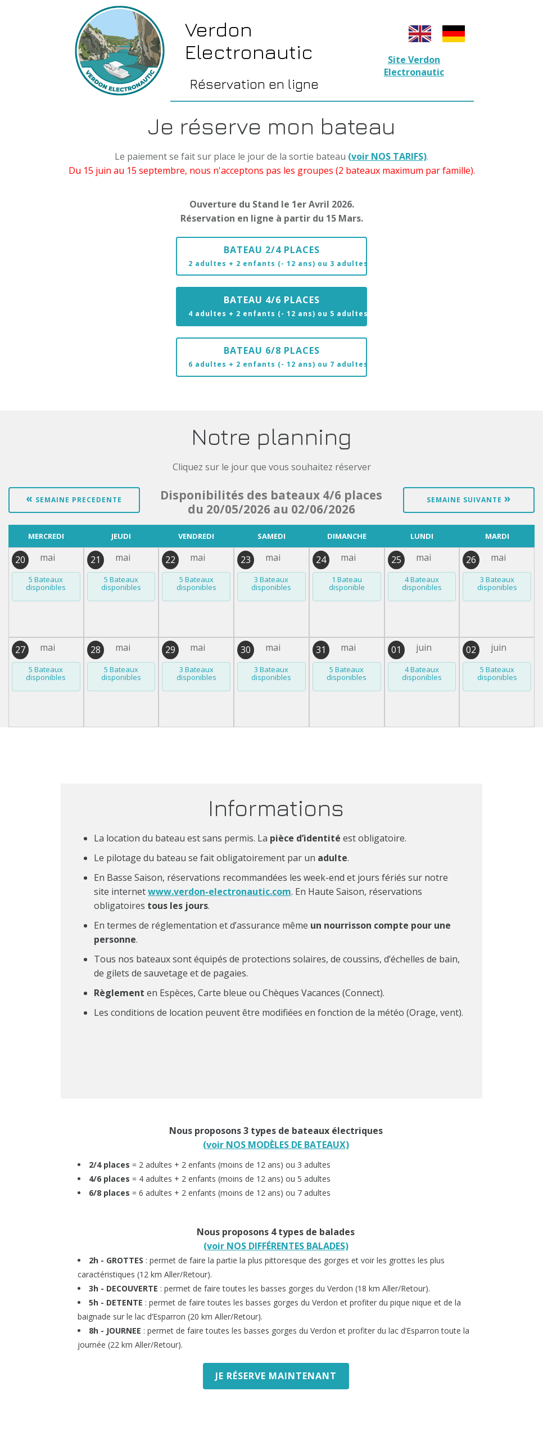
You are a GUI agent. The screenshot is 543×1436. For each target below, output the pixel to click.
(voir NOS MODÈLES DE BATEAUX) (276, 1144)
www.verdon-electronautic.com (219, 891)
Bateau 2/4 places (277, 256)
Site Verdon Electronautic (414, 65)
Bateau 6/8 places (277, 356)
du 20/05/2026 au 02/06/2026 (271, 502)
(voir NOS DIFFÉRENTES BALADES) (276, 1246)
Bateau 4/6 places (277, 306)
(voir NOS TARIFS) (387, 156)
